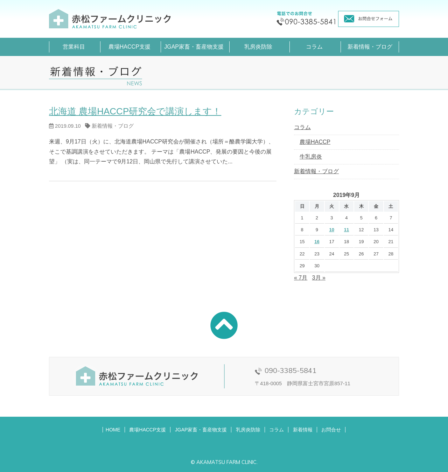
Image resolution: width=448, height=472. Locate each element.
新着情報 (303, 429)
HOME (113, 429)
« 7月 (300, 278)
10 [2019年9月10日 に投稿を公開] (331, 229)
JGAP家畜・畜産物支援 (194, 47)
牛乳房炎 (311, 157)
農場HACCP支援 (129, 47)
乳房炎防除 (258, 47)
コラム (314, 47)
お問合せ (331, 429)
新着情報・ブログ (370, 47)
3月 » (319, 278)
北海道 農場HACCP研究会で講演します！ (135, 111)
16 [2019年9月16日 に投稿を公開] (316, 241)
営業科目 (74, 47)
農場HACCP (315, 142)
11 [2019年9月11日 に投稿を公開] (346, 229)
